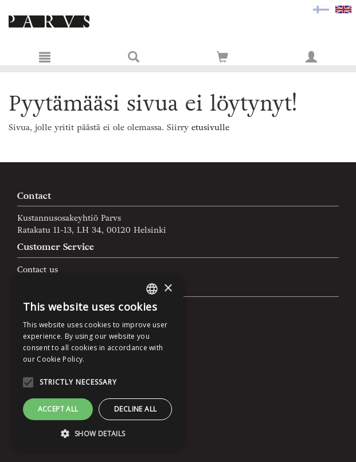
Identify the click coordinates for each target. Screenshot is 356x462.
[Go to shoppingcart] (222, 56)
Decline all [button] (135, 409)
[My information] (311, 56)
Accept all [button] (58, 409)
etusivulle (210, 128)
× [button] (167, 288)
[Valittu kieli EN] (343, 9)
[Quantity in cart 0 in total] (222, 59)
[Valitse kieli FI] (321, 9)
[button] (97, 433)
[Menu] (44, 56)
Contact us (37, 270)
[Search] (133, 56)
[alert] (97, 363)
